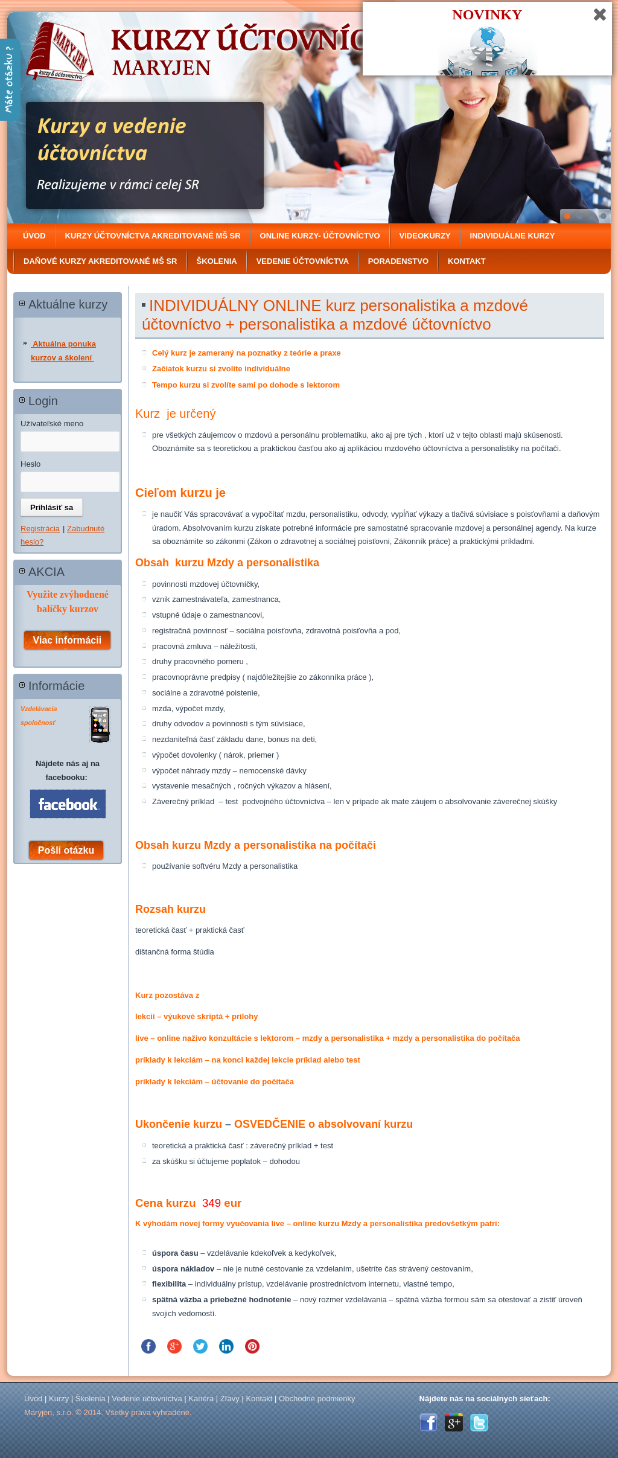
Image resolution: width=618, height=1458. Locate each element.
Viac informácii (67, 640)
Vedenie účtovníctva (302, 261)
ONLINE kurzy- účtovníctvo (320, 235)
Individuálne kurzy (512, 235)
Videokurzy (425, 235)
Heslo (30, 463)
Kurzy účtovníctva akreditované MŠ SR (153, 235)
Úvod (34, 235)
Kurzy (59, 1398)
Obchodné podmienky (317, 1398)
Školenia (217, 261)
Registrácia (40, 528)
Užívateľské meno (52, 423)
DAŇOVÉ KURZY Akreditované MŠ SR (100, 261)
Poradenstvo (398, 261)
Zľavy (230, 1398)
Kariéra (201, 1398)
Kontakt (467, 261)
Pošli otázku (66, 850)
